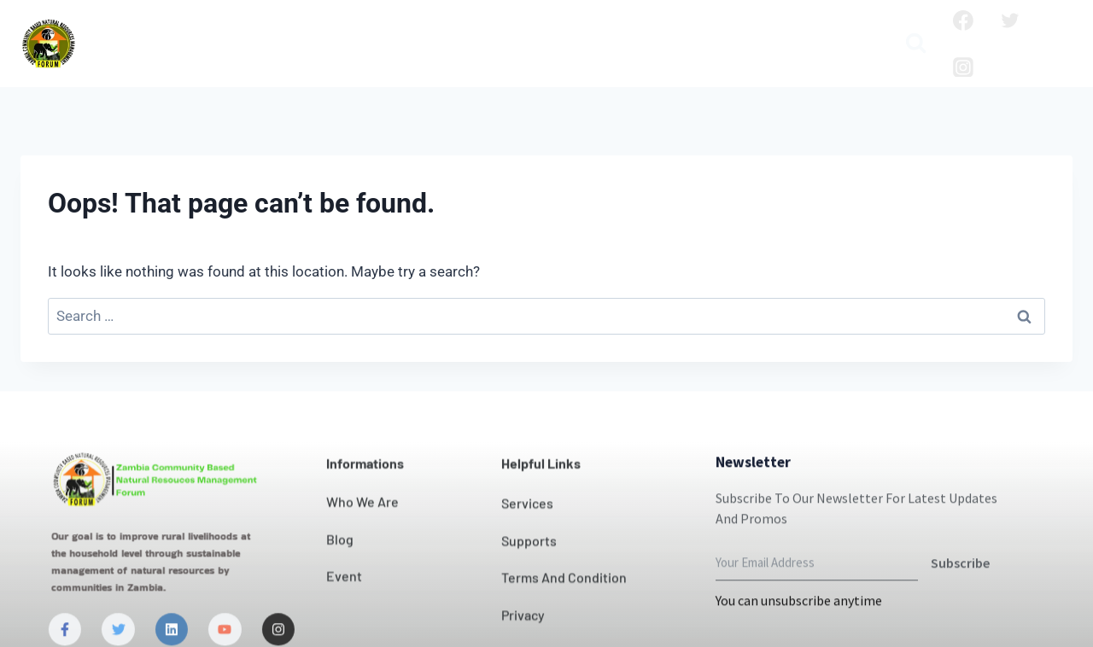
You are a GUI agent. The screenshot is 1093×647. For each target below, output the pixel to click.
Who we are (217, 29)
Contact (532, 29)
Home (128, 29)
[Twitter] (1010, 20)
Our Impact (439, 29)
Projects (671, 29)
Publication (816, 29)
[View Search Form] (915, 44)
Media (482, 57)
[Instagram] (963, 67)
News (601, 29)
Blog (737, 29)
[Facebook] (963, 20)
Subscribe (960, 595)
